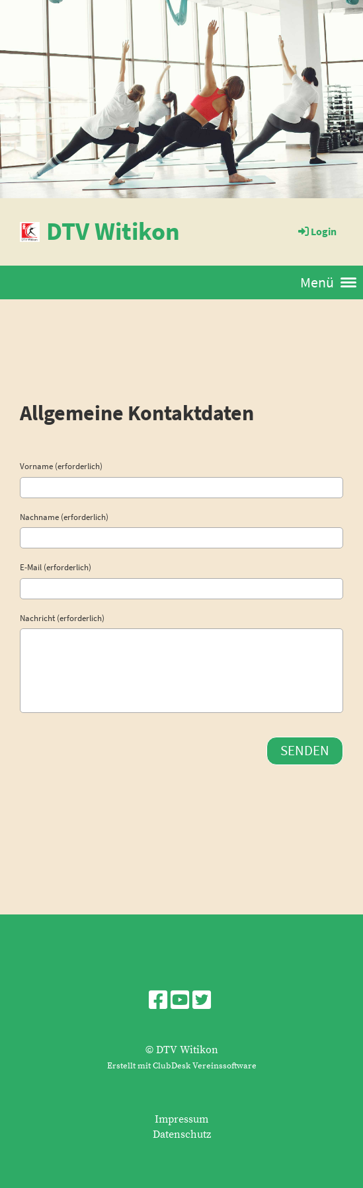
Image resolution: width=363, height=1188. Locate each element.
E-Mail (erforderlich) (55, 567)
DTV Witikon (113, 230)
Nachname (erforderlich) (64, 517)
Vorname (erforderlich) (61, 466)
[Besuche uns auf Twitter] (201, 1001)
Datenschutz (182, 1134)
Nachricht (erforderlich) (62, 618)
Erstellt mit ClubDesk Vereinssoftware (182, 1065)
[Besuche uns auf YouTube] (180, 1001)
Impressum (181, 1119)
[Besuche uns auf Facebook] (158, 1001)
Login (316, 231)
